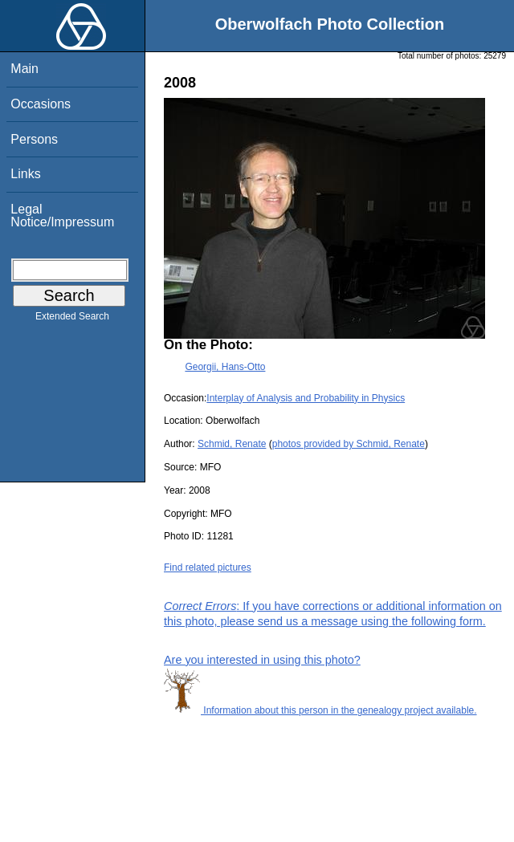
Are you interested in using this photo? (262, 659)
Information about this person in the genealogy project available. (320, 710)
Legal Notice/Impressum (62, 215)
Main (24, 68)
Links (25, 174)
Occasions (40, 104)
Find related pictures (207, 567)
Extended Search (72, 319)
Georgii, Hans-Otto (225, 366)
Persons (34, 139)
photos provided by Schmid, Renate (348, 443)
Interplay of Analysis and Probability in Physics (305, 398)
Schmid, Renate (232, 443)
